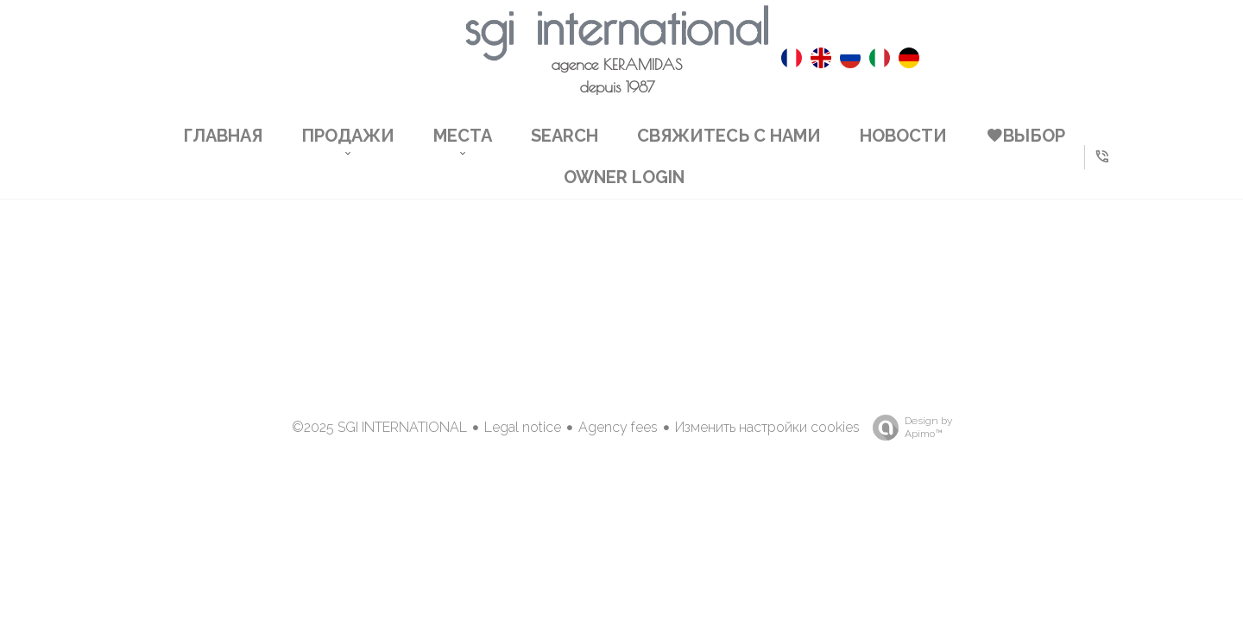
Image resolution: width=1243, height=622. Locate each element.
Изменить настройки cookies (767, 427)
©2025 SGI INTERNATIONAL (379, 427)
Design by (908, 428)
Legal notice (522, 427)
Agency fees (618, 427)
